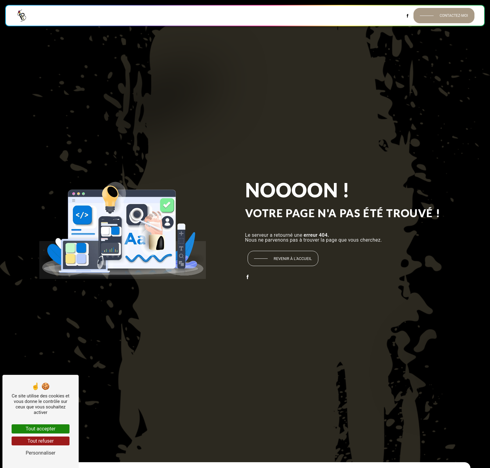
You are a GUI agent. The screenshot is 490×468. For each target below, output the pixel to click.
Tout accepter (40, 429)
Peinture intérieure (118, 15)
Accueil (58, 15)
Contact (378, 15)
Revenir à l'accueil (293, 258)
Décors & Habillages (343, 15)
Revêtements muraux (163, 15)
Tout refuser (40, 441)
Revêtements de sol (208, 15)
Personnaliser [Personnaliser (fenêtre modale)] (40, 453)
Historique (82, 15)
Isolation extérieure (297, 15)
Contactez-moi (438, 15)
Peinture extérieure (252, 15)
